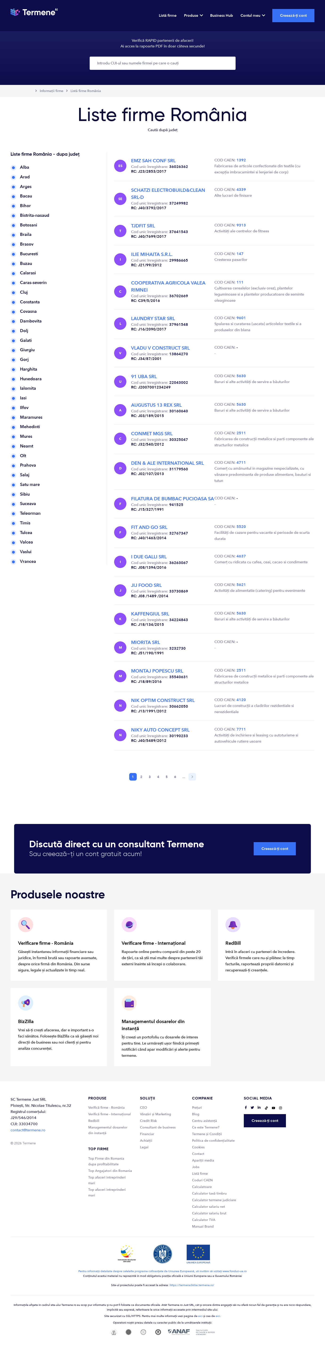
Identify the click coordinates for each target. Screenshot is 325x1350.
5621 (241, 584)
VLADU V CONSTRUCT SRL (160, 348)
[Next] (192, 777)
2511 (241, 433)
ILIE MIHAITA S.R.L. (152, 254)
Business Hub (221, 15)
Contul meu (253, 15)
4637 (241, 556)
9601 (241, 318)
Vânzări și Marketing (155, 1114)
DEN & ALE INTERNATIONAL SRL (167, 463)
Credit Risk (148, 1121)
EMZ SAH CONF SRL (153, 161)
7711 (241, 729)
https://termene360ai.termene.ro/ (192, 1285)
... (183, 777)
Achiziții (146, 1140)
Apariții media (203, 1160)
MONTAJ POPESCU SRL (157, 671)
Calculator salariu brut (209, 1213)
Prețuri (197, 1107)
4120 (241, 699)
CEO (143, 1107)
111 (240, 282)
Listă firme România (86, 91)
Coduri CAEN (202, 1180)
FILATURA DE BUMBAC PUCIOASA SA (172, 499)
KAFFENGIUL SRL (150, 614)
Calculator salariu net (208, 1206)
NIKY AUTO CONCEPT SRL (160, 730)
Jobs (195, 1167)
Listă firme (168, 15)
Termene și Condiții (207, 1134)
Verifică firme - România (106, 1107)
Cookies (198, 1147)
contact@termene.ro (28, 1130)
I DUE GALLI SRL (149, 557)
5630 (241, 376)
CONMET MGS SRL (152, 433)
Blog (195, 1114)
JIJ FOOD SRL (146, 585)
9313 (241, 225)
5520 (241, 526)
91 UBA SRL (144, 376)
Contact (198, 1154)
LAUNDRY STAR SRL (153, 318)
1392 (241, 160)
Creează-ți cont (293, 15)
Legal (144, 1147)
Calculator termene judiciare (214, 1200)
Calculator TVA (203, 1220)
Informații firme (51, 91)
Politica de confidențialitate (213, 1140)
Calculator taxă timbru (209, 1193)
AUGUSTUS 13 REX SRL (156, 405)
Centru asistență (204, 1121)
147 (240, 253)
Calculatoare (202, 1187)
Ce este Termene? (205, 1127)
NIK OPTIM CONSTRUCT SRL (163, 700)
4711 (241, 462)
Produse (193, 15)
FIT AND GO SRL (149, 527)
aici (200, 1316)
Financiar (147, 1134)
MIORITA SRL (145, 642)
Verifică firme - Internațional (109, 1114)
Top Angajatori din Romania (110, 1171)
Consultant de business (158, 1127)
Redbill (93, 1121)
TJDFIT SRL (143, 226)
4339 (241, 189)
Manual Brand (203, 1226)
